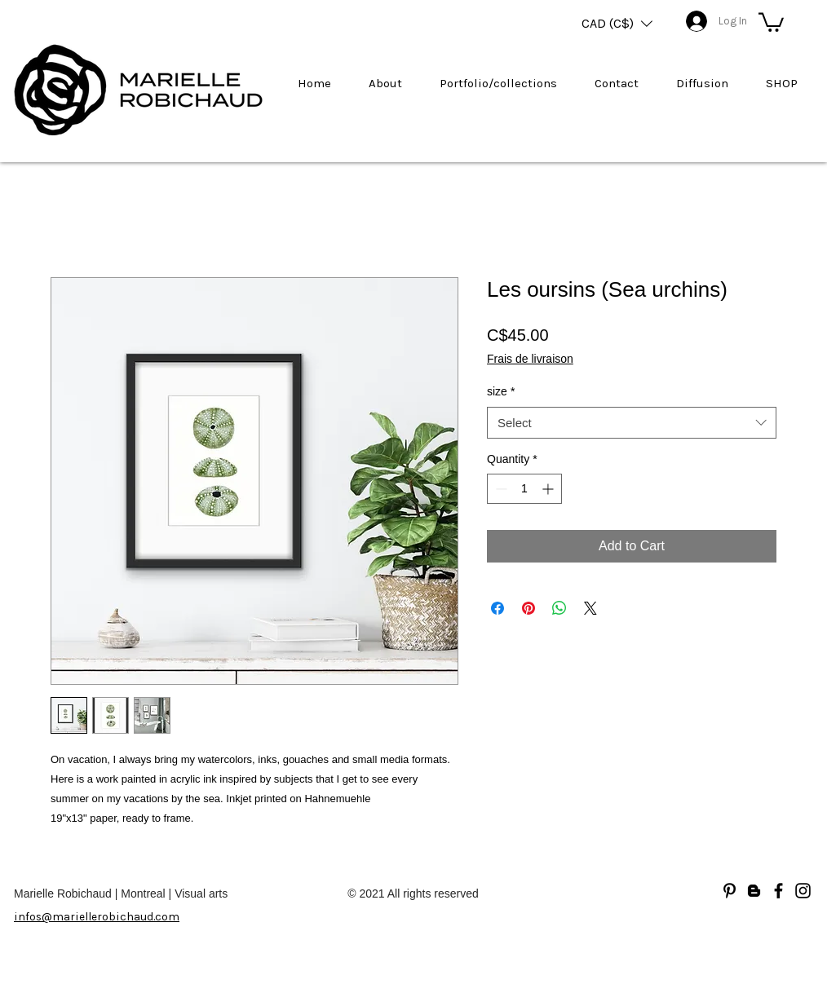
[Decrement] (499, 488)
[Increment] (549, 488)
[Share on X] (590, 608)
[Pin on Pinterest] (528, 608)
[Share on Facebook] (497, 608)
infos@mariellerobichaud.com (96, 917)
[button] (617, 24)
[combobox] (631, 423)
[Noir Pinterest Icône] (729, 890)
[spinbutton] (524, 488)
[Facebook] (778, 890)
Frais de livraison (530, 358)
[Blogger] (754, 890)
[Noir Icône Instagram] (803, 890)
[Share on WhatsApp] (559, 608)
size (501, 391)
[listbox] (617, 24)
